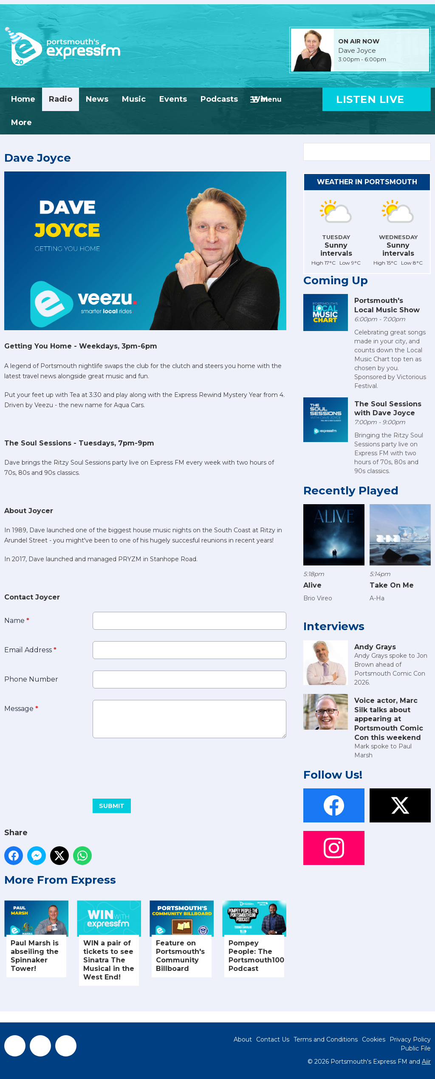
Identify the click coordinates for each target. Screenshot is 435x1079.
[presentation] (68, 765)
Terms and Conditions (326, 1039)
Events (173, 99)
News (97, 99)
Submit (111, 806)
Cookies (373, 1039)
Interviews (333, 626)
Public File (416, 1048)
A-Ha (377, 598)
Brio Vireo (317, 598)
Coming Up (335, 280)
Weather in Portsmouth (367, 182)
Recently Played (350, 490)
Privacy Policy (410, 1039)
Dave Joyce (357, 50)
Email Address (30, 650)
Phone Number (31, 679)
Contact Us (272, 1039)
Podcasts (219, 99)
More (21, 122)
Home (23, 99)
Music (134, 99)
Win (259, 99)
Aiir (426, 1061)
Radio (60, 99)
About (243, 1039)
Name (16, 621)
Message (21, 709)
